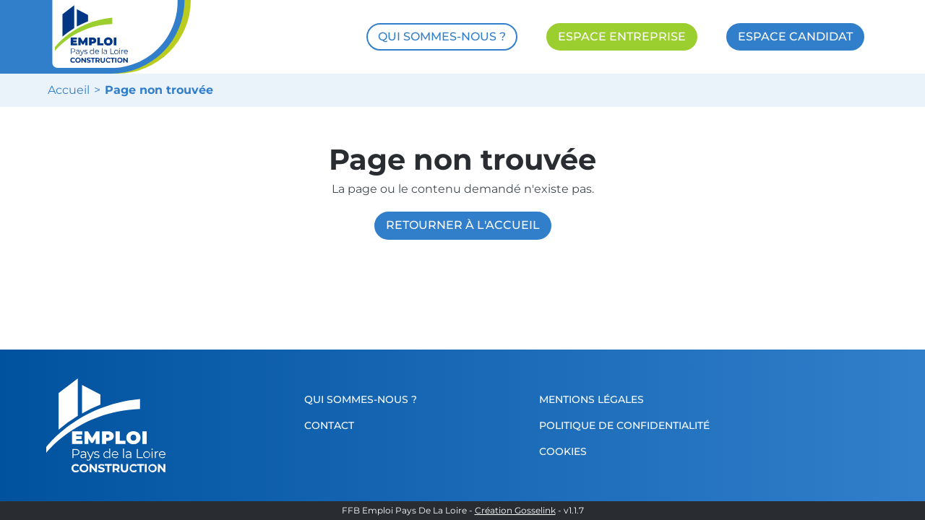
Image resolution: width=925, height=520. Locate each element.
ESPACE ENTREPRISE (622, 36)
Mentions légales (591, 399)
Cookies (563, 451)
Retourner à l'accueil (463, 225)
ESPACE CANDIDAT (795, 36)
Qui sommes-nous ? (360, 399)
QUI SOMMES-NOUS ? (442, 36)
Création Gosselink (515, 511)
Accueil (69, 90)
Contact (329, 425)
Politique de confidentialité (624, 425)
